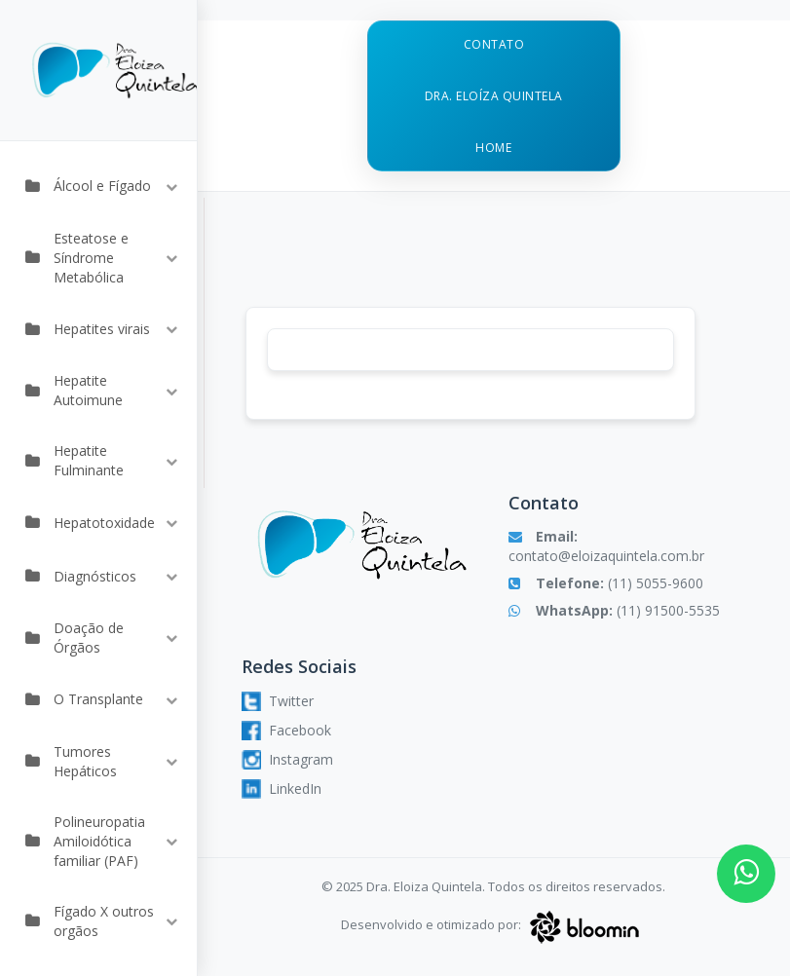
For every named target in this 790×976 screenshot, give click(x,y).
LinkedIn (281, 789)
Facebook (286, 730)
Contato (494, 44)
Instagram (287, 760)
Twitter (278, 701)
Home (493, 147)
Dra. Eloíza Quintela (494, 96)
